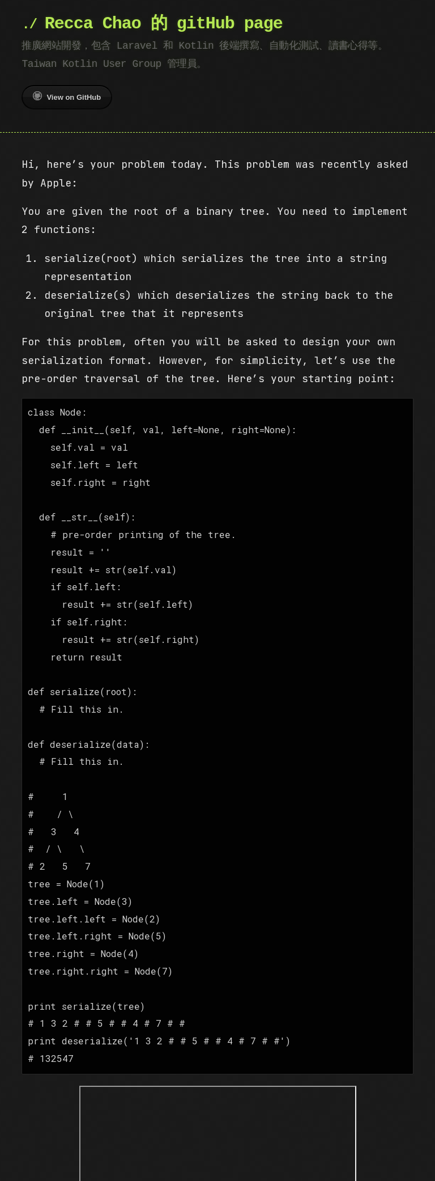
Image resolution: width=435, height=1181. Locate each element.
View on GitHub (67, 96)
